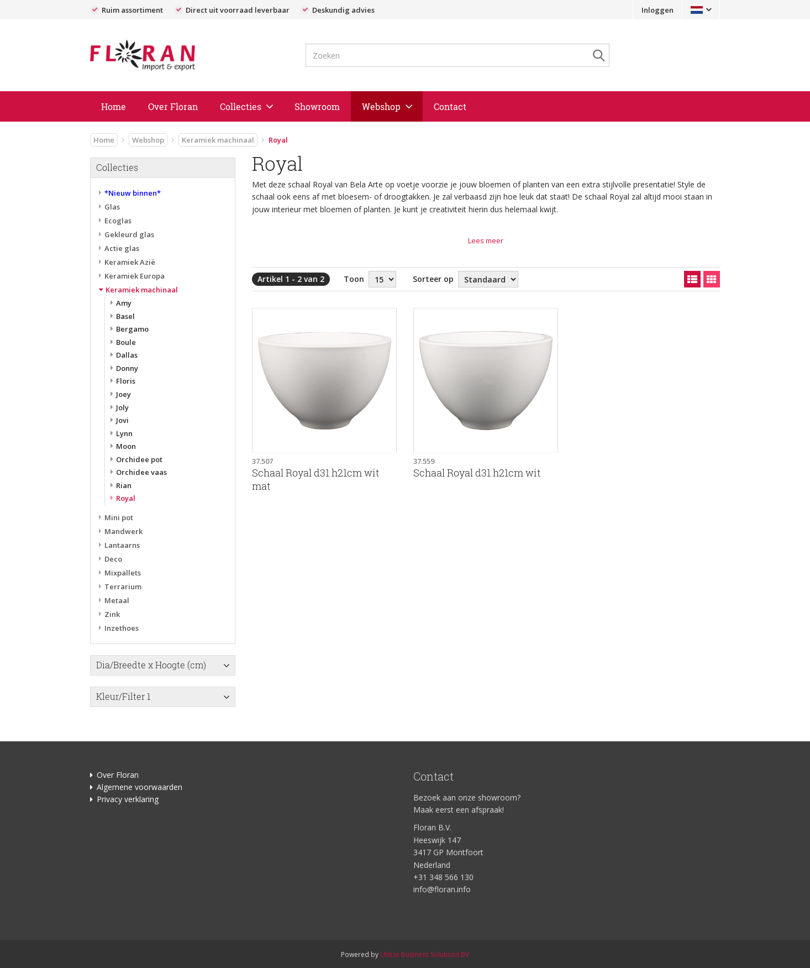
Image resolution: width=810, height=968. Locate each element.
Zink (112, 614)
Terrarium (122, 587)
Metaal (116, 600)
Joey (123, 394)
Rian (124, 485)
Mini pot (118, 517)
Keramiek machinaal (218, 140)
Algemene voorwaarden (139, 787)
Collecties (240, 106)
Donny (127, 368)
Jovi (122, 420)
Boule (126, 342)
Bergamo (132, 329)
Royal (125, 498)
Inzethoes (121, 628)
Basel (125, 316)
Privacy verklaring (128, 799)
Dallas (127, 355)
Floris (125, 381)
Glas (112, 207)
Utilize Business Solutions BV (424, 954)
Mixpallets (122, 573)
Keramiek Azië (129, 262)
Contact (450, 106)
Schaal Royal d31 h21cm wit (476, 473)
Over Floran (173, 106)
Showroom (317, 106)
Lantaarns (122, 545)
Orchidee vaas (141, 472)
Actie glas (121, 248)
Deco (113, 559)
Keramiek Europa (134, 276)
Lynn (124, 433)
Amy (124, 303)
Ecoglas (118, 221)
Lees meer (485, 240)
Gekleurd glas (129, 234)
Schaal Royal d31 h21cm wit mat (315, 479)
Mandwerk (123, 531)
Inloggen (657, 10)
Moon (126, 446)
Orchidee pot (139, 459)
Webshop (381, 106)
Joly (122, 407)
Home (113, 106)
